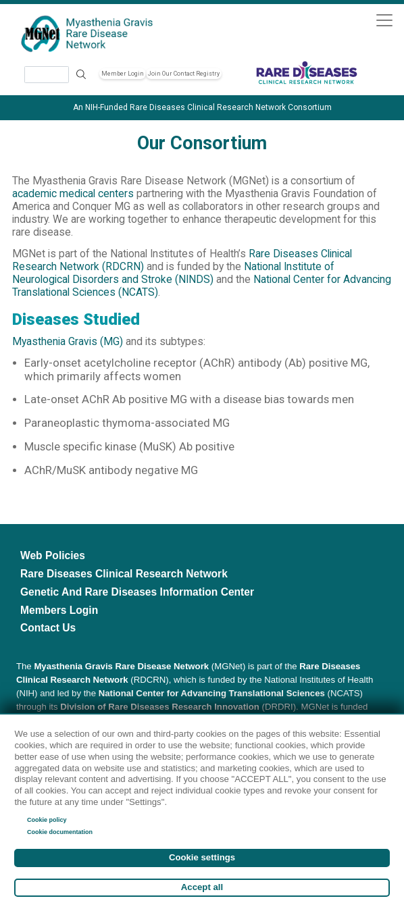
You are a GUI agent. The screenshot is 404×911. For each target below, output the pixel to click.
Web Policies (52, 555)
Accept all (202, 887)
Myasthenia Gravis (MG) (67, 342)
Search (81, 75)
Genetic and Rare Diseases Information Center (137, 592)
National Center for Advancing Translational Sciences (212, 693)
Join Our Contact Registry (184, 73)
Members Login (59, 610)
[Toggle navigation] (384, 20)
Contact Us (48, 627)
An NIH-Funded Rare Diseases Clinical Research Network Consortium (202, 107)
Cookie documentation (60, 832)
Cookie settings (202, 857)
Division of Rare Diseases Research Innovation (159, 707)
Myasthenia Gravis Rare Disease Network (121, 666)
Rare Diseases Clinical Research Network (124, 573)
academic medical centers (73, 194)
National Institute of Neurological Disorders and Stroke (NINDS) (173, 273)
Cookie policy (47, 819)
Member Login (122, 73)
